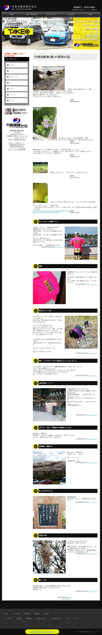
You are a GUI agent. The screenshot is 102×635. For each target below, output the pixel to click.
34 (51, 212)
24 (33, 212)
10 (46, 211)
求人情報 (11, 100)
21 (65, 211)
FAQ (10, 83)
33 (49, 212)
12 (49, 211)
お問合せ (46, 613)
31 (46, 212)
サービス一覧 (51, 14)
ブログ (11, 71)
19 (61, 211)
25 (35, 212)
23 (68, 211)
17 (58, 211)
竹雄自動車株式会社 (24, 6)
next (58, 212)
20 (63, 211)
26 (37, 212)
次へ (69, 599)
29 (42, 212)
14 (52, 211)
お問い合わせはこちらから (42, 632)
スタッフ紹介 (12, 94)
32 (47, 212)
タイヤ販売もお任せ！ (56, 618)
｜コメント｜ (59, 247)
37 (56, 212)
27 (39, 212)
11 (47, 211)
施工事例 (11, 65)
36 (54, 212)
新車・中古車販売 (31, 14)
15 (54, 211)
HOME (12, 14)
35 (52, 212)
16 (56, 211)
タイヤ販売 (70, 14)
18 (59, 211)
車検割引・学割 (13, 77)
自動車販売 (29, 618)
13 (51, 211)
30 (44, 212)
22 (66, 211)
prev (34, 211)
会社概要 (11, 88)
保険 (90, 14)
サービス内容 (16, 613)
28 (40, 212)
